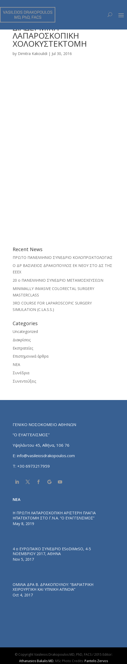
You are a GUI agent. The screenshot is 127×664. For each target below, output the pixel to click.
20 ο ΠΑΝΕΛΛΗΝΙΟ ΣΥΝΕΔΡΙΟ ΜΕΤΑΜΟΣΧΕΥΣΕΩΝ (58, 280)
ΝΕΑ (16, 364)
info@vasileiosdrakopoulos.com (46, 455)
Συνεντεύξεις (24, 381)
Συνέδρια (21, 372)
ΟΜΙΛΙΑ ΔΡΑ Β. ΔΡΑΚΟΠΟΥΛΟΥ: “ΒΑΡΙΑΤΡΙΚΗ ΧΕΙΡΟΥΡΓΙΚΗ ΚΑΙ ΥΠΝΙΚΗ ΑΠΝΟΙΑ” (53, 587)
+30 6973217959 (34, 466)
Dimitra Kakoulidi (32, 53)
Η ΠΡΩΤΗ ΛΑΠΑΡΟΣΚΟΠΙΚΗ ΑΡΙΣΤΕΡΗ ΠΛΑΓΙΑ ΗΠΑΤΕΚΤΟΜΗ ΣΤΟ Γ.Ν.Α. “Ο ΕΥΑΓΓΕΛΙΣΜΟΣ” (54, 515)
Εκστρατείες (23, 348)
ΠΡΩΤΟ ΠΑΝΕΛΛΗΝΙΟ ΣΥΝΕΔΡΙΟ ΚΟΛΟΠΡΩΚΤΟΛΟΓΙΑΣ (62, 257)
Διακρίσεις (22, 339)
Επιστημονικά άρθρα (30, 356)
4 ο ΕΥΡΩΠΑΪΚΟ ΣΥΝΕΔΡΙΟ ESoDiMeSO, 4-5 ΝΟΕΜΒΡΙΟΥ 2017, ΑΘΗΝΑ (52, 551)
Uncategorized (25, 331)
